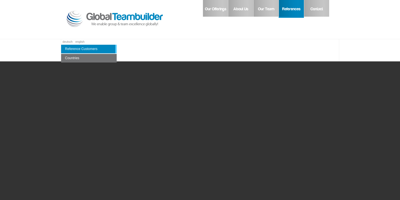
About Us (240, 9)
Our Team (266, 9)
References (291, 9)
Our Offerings (215, 9)
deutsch (67, 41)
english (79, 41)
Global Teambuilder (122, 19)
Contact (317, 9)
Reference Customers (81, 49)
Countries (72, 58)
